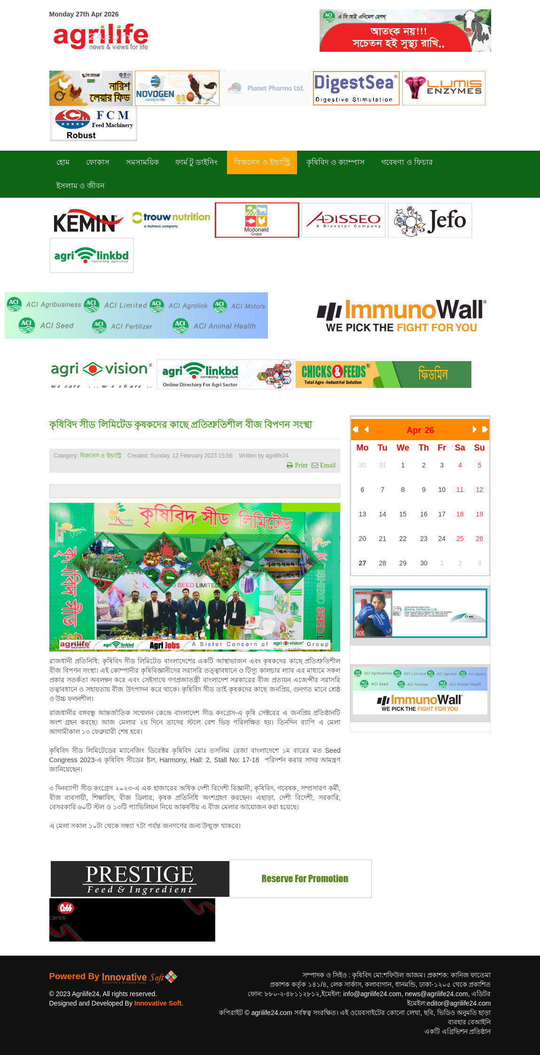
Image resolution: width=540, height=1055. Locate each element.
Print (300, 465)
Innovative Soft (157, 1003)
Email (327, 465)
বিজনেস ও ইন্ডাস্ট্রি (100, 455)
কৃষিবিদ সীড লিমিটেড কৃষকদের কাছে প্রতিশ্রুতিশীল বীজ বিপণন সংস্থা (180, 424)
